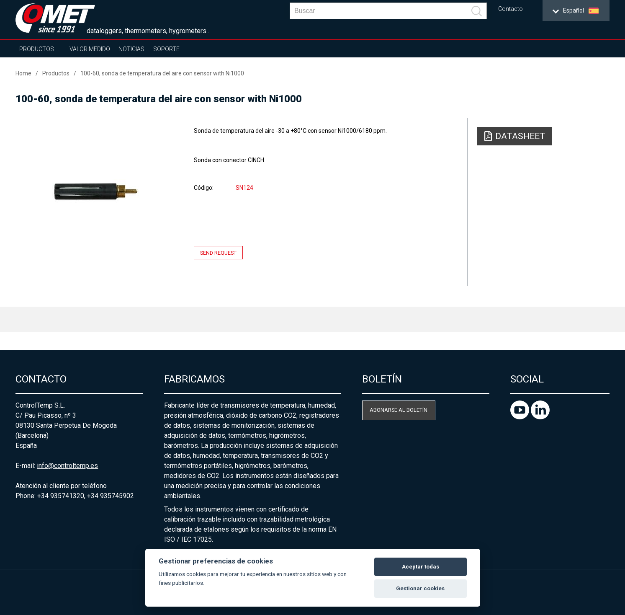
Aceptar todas (420, 566)
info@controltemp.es (67, 466)
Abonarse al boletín (398, 410)
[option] (95, 191)
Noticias (131, 49)
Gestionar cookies (420, 588)
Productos (36, 49)
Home (23, 73)
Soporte (166, 49)
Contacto (510, 9)
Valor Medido (89, 49)
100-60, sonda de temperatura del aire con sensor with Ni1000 (162, 73)
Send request (218, 253)
